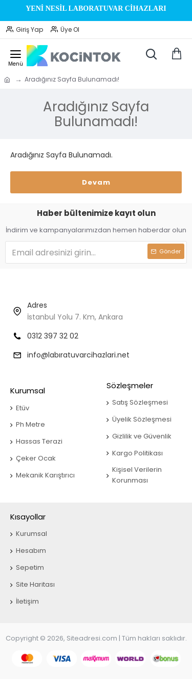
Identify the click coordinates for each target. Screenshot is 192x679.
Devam (96, 182)
